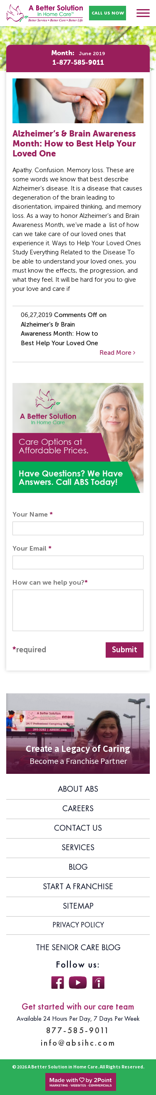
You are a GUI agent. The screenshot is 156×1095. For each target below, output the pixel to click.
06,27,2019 (36, 315)
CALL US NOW (108, 13)
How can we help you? (50, 582)
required (29, 649)
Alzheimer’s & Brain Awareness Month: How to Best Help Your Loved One (74, 144)
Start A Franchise (78, 887)
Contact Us (78, 828)
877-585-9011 (78, 1030)
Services (78, 848)
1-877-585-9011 (78, 63)
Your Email (32, 548)
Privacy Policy (78, 925)
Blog (78, 867)
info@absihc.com (78, 1042)
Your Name (32, 514)
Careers (78, 809)
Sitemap (78, 906)
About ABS (78, 789)
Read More (117, 352)
